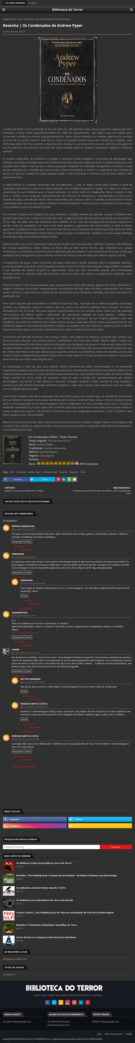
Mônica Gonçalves (23, 526)
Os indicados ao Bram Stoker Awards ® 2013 (40, 887)
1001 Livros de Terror (113, 1034)
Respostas (19, 546)
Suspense (73, 472)
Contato (128, 1034)
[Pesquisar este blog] (51, 847)
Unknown (18, 553)
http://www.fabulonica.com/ (25, 632)
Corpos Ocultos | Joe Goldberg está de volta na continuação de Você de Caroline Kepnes (65, 912)
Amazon (44, 459)
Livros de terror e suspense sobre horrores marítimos (46, 937)
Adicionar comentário (24, 766)
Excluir (28, 541)
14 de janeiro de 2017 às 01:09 (33, 583)
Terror (20, 19)
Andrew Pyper (34, 472)
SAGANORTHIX (20, 612)
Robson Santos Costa (33, 703)
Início (99, 1034)
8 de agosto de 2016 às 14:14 (24, 616)
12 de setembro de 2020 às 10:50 (34, 707)
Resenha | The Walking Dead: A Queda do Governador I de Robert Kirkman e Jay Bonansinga (66, 875)
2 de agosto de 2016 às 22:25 (24, 529)
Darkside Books (50, 472)
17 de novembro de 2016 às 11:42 (26, 653)
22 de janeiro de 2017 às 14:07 (33, 682)
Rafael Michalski (11, 31)
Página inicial (9, 19)
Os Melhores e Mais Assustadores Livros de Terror (44, 863)
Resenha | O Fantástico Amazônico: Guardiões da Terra (46, 924)
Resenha (63, 472)
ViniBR (15, 649)
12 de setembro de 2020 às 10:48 (26, 739)
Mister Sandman (30, 678)
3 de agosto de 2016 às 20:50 (24, 557)
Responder (18, 541)
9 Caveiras (21, 472)
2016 (12, 472)
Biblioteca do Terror (67, 9)
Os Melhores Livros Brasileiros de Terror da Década (44, 900)
